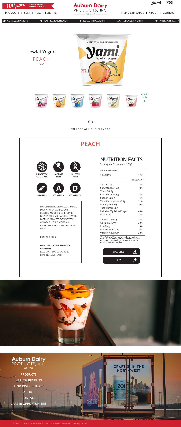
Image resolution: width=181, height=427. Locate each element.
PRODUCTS (12, 12)
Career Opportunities (29, 403)
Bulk (27, 12)
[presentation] (89, 120)
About (153, 12)
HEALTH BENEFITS (28, 380)
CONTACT (29, 398)
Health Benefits (46, 12)
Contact (169, 12)
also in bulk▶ (144, 97)
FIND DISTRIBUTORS (28, 386)
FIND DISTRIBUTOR (132, 12)
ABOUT (28, 392)
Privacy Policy (80, 423)
